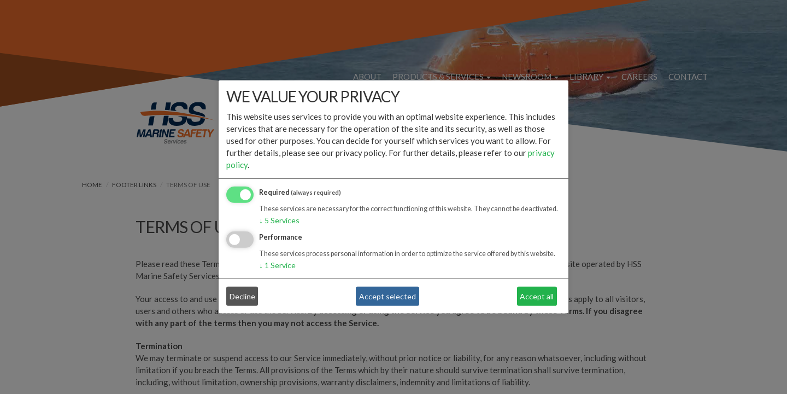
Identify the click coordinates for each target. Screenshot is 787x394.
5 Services (279, 220)
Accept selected (387, 296)
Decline (242, 296)
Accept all (537, 296)
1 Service (277, 265)
